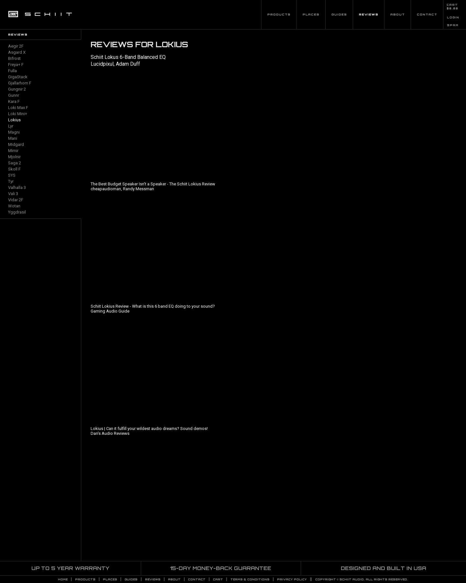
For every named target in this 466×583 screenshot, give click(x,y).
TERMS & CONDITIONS (250, 579)
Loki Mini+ (17, 113)
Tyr (11, 181)
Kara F (14, 101)
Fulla (12, 70)
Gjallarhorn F (19, 83)
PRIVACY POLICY (292, 579)
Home (63, 579)
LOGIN (453, 17)
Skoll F (14, 169)
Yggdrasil (17, 212)
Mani (12, 138)
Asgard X (17, 52)
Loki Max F (18, 107)
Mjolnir (14, 156)
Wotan (14, 206)
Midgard (16, 144)
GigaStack (18, 76)
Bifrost (14, 58)
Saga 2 (14, 162)
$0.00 (452, 8)
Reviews (368, 14)
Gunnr (13, 95)
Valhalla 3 (17, 187)
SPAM (453, 25)
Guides (339, 14)
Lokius (14, 119)
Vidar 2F (15, 199)
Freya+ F (16, 64)
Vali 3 (13, 193)
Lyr (10, 126)
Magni (14, 132)
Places (311, 14)
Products (279, 14)
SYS (12, 175)
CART (452, 4)
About (397, 14)
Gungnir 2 (17, 89)
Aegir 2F (16, 46)
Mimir (13, 150)
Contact (427, 14)
